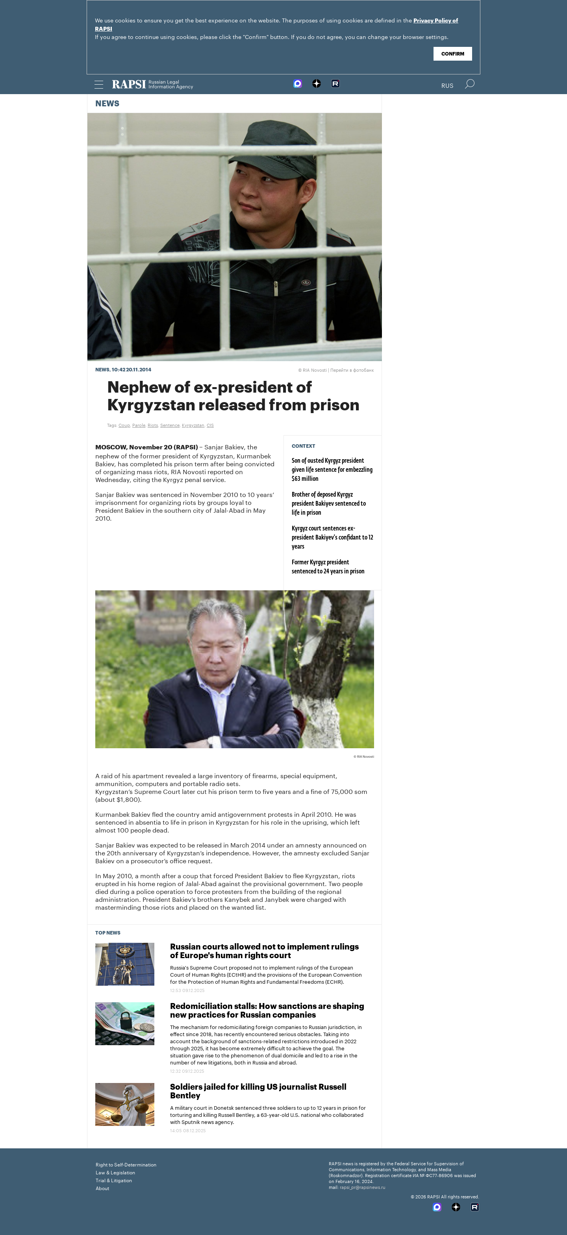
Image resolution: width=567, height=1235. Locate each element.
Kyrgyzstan (193, 424)
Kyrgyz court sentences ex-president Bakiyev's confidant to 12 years (332, 538)
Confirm (452, 54)
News (107, 104)
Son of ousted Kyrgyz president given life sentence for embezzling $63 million (332, 470)
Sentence (170, 424)
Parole (138, 424)
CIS (210, 424)
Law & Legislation (115, 1172)
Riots (153, 424)
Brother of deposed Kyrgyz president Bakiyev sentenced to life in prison (329, 504)
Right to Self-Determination (126, 1164)
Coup (124, 424)
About (102, 1187)
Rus (447, 84)
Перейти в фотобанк (352, 369)
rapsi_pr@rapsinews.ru (362, 1186)
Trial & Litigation (114, 1179)
